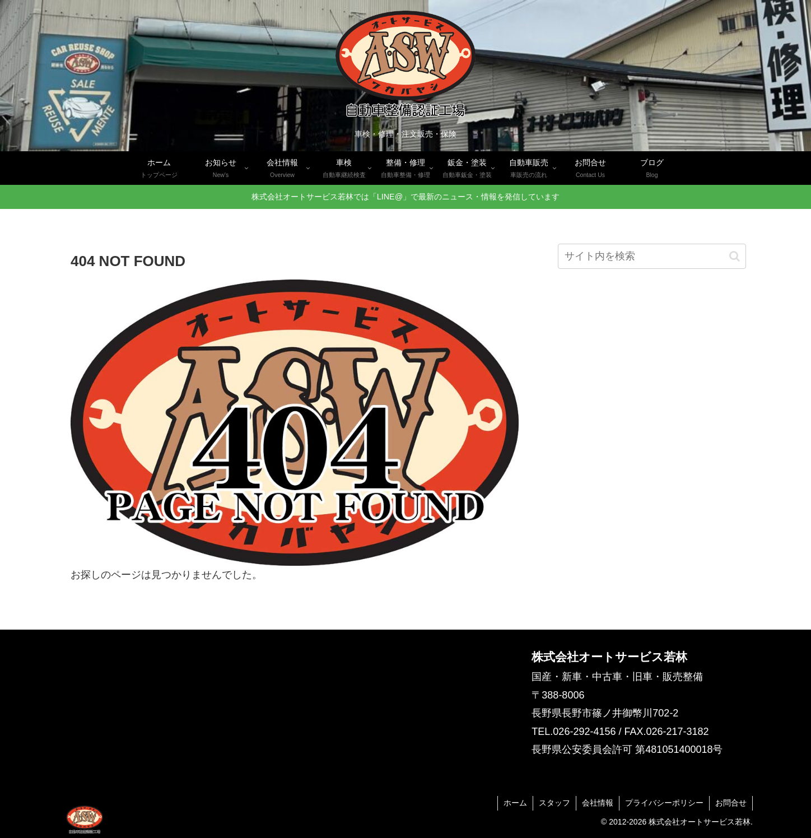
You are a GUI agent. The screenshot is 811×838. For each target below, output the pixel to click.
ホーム (515, 802)
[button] (734, 256)
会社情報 (597, 802)
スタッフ (554, 802)
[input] (652, 256)
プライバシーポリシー (664, 802)
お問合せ (731, 802)
